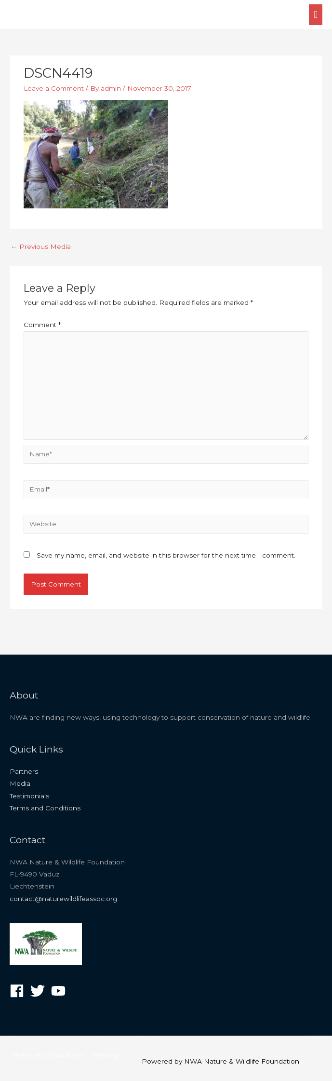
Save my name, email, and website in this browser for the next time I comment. (166, 555)
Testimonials (29, 796)
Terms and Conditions (45, 808)
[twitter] (39, 991)
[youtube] (60, 991)
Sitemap (105, 1055)
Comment (42, 324)
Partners (24, 771)
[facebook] (19, 991)
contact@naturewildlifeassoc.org (63, 899)
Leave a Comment (54, 88)
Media (20, 783)
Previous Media (41, 246)
